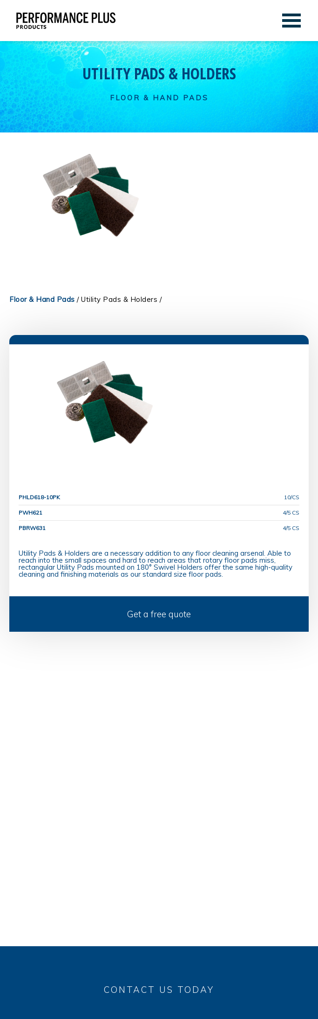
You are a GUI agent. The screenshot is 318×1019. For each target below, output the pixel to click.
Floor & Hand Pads (42, 299)
